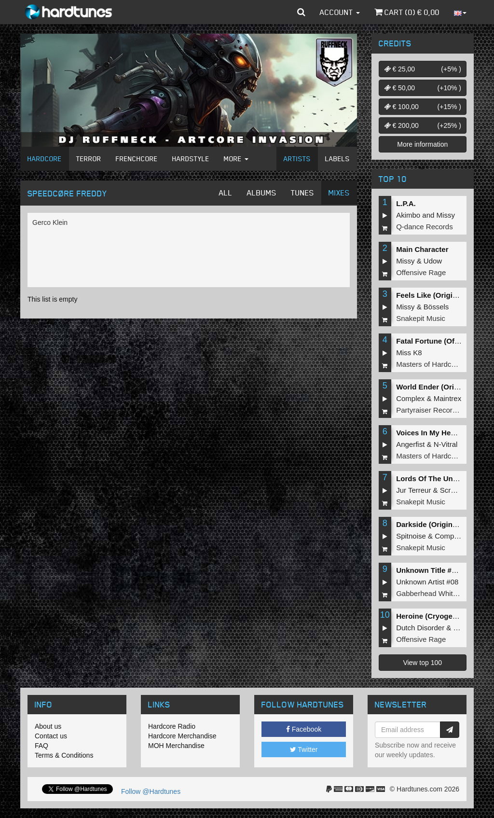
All (226, 192)
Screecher (456, 490)
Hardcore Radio (171, 726)
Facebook (303, 729)
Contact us (51, 736)
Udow (433, 261)
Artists (297, 158)
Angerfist (410, 444)
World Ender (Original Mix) (441, 387)
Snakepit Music (420, 318)
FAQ (41, 745)
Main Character (422, 249)
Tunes (302, 192)
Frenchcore (137, 158)
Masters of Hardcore (429, 364)
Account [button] (340, 12)
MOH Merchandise (176, 745)
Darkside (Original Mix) (435, 524)
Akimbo (408, 215)
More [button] (236, 158)
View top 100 (422, 662)
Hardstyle (190, 158)
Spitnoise (411, 536)
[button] (301, 12)
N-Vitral (446, 444)
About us (48, 726)
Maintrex (448, 398)
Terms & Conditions (64, 755)
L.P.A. (406, 203)
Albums (261, 192)
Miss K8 (409, 352)
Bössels (436, 307)
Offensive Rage (421, 272)
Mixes (339, 192)
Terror (88, 158)
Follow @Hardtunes (150, 791)
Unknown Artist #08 (427, 582)
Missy (446, 215)
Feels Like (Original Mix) (438, 295)
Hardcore (44, 158)
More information (422, 144)
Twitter (304, 749)
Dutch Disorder (420, 628)
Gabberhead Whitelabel (434, 593)
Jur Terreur (413, 490)
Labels (337, 158)
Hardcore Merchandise (182, 736)
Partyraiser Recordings (433, 410)
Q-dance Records (424, 226)
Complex (410, 398)
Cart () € (406, 12)
